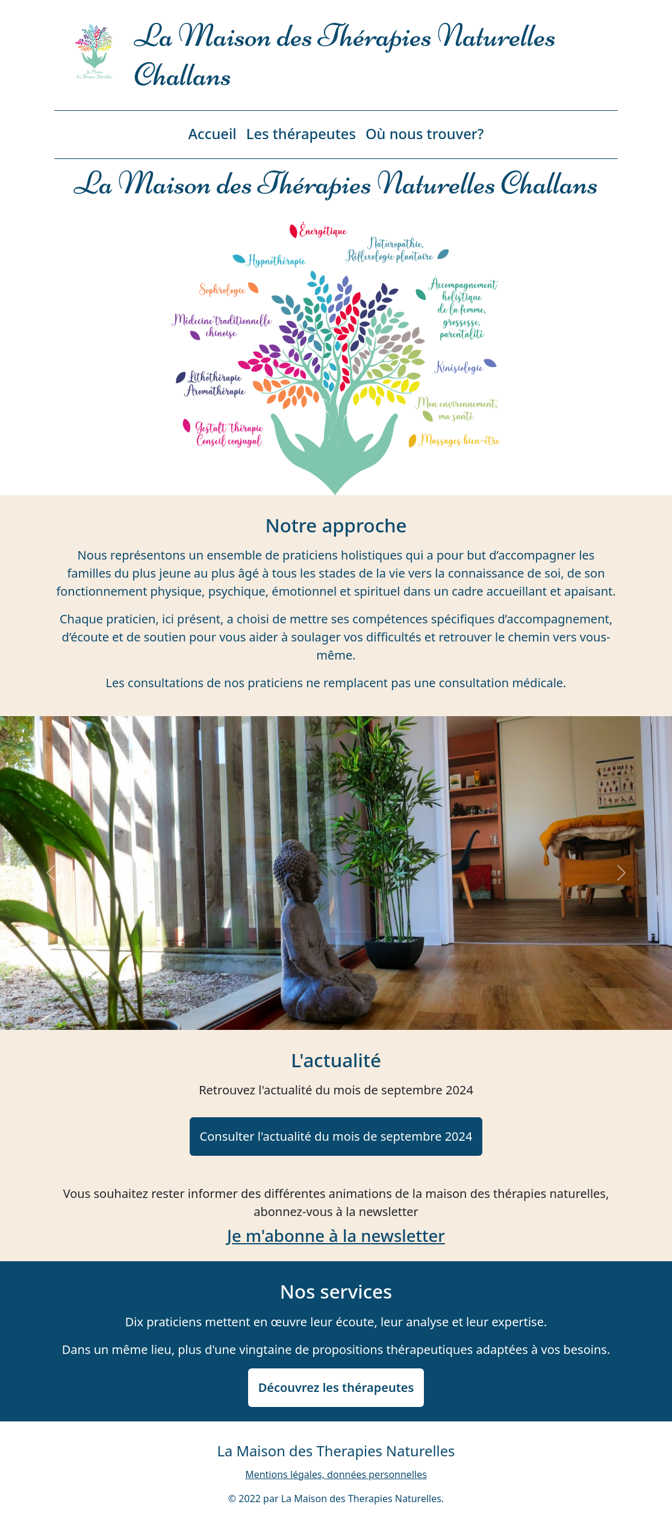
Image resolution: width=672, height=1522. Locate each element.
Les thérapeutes (301, 133)
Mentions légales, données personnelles (336, 1474)
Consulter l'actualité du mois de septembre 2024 (336, 1136)
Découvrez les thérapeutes (336, 1387)
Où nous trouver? (425, 133)
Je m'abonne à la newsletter (336, 1235)
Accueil (212, 133)
